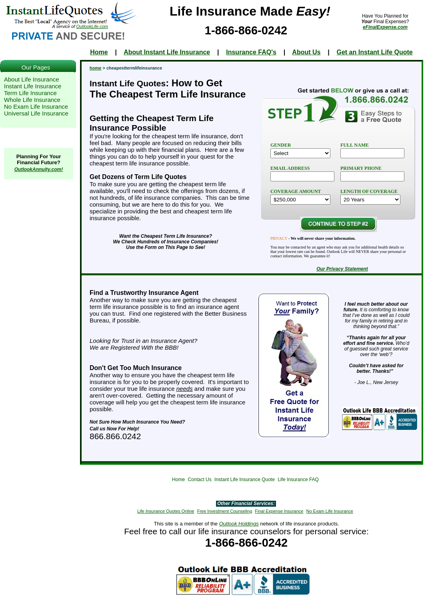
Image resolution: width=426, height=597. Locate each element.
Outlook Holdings (239, 524)
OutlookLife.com (92, 26)
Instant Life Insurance (32, 86)
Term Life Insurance (30, 93)
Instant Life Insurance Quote (244, 479)
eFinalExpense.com (385, 27)
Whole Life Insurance (32, 99)
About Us (306, 52)
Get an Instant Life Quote (374, 52)
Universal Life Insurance (36, 113)
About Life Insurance (31, 79)
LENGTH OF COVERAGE (369, 191)
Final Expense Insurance (279, 511)
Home (99, 52)
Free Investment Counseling (224, 511)
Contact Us (199, 479)
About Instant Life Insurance (167, 52)
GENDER (280, 145)
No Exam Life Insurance (36, 106)
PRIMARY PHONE (361, 168)
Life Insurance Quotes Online (165, 511)
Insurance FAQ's (251, 52)
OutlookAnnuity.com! (38, 169)
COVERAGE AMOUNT (295, 191)
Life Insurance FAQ (298, 479)
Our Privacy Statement (342, 269)
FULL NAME (354, 145)
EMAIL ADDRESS (290, 168)
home (95, 68)
